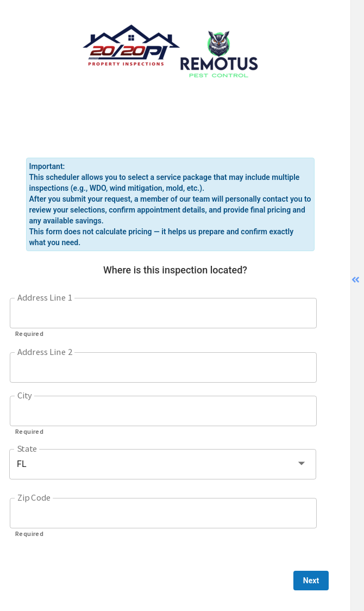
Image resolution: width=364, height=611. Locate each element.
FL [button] (22, 464)
